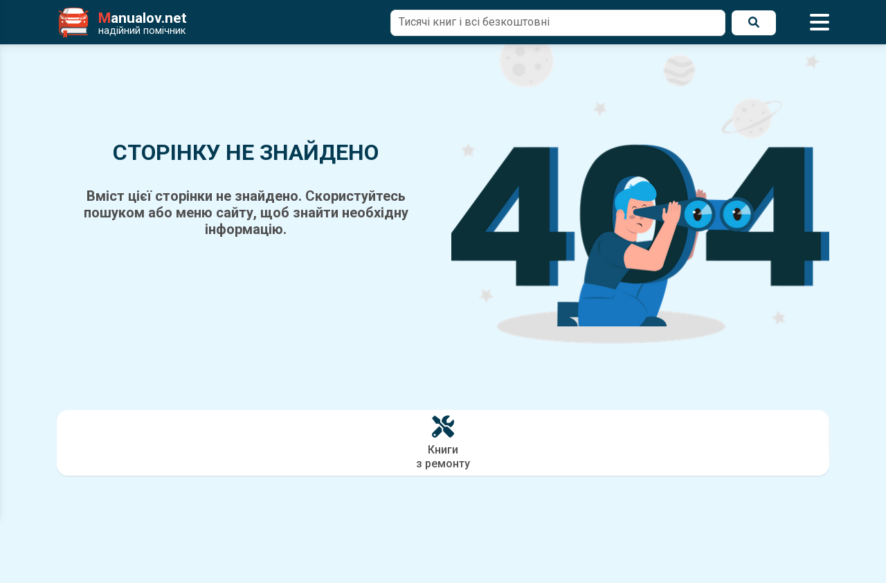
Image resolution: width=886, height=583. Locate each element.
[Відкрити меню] (819, 22)
